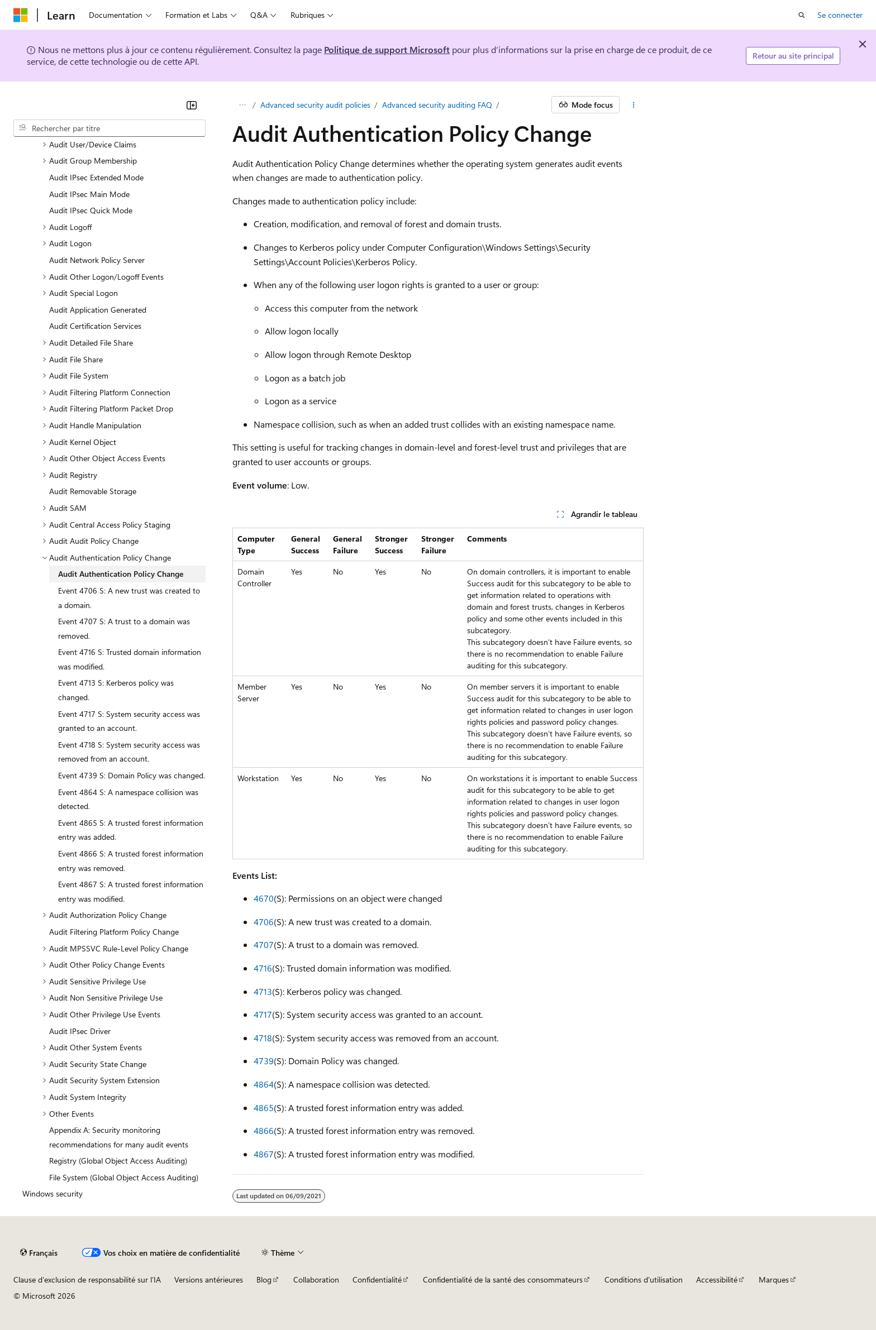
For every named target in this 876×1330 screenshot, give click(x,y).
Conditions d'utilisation (643, 1279)
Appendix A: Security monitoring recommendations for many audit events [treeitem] (118, 1137)
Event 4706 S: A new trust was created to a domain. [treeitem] (129, 597)
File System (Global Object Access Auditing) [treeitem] (123, 1177)
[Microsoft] (20, 15)
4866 (264, 1130)
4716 (263, 968)
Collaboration (316, 1279)
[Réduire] (192, 105)
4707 (264, 944)
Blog (264, 1279)
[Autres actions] (634, 105)
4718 (263, 1038)
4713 (263, 991)
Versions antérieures (208, 1279)
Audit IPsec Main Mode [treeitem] (89, 194)
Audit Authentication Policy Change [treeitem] (120, 573)
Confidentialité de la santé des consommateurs (503, 1279)
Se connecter (840, 14)
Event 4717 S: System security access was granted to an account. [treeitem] (129, 721)
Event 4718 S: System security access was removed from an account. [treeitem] (129, 751)
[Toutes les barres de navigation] (242, 105)
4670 (264, 898)
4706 (264, 921)
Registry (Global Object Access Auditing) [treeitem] (118, 1160)
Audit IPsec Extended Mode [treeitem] (96, 177)
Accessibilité (716, 1279)
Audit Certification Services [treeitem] (95, 325)
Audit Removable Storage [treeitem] (92, 491)
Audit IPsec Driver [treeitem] (80, 1031)
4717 (263, 1014)
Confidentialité (377, 1279)
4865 (264, 1107)
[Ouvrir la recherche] (802, 15)
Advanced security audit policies (315, 104)
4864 (264, 1084)
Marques (774, 1279)
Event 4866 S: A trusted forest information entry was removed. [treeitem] (130, 860)
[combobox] (109, 128)
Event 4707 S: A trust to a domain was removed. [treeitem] (124, 628)
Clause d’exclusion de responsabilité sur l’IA (87, 1279)
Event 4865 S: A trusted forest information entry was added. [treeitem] (130, 830)
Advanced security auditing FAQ (437, 104)
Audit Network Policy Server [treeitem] (97, 260)
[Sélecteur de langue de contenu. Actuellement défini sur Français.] (38, 1252)
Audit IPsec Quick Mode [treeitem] (90, 210)
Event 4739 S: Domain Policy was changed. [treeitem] (131, 775)
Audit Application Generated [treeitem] (97, 309)
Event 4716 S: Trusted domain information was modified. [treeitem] (129, 659)
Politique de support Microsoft (387, 49)
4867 (264, 1154)
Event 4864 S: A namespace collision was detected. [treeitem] (128, 799)
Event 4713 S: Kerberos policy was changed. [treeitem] (116, 689)
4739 (264, 1060)
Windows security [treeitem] (52, 1193)
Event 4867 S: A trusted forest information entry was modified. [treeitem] (130, 891)
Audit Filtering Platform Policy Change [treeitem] (114, 931)
